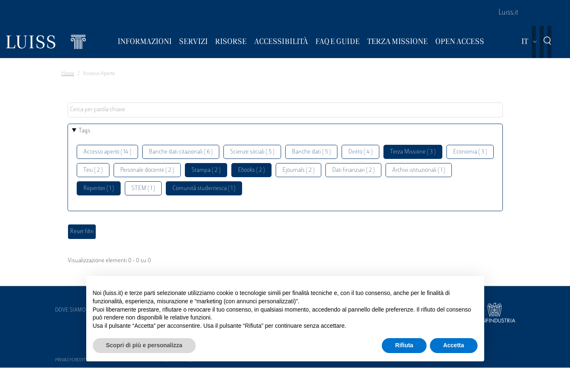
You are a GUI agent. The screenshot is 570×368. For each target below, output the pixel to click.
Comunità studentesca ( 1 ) (203, 188)
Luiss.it (508, 13)
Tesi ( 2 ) (93, 170)
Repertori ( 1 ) (98, 188)
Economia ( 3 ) (470, 152)
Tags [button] (84, 131)
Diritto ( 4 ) (360, 152)
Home (67, 73)
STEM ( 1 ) (143, 188)
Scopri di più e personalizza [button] (144, 345)
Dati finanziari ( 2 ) (353, 170)
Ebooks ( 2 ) (251, 170)
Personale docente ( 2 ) (147, 170)
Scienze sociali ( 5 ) (252, 152)
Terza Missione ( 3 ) (413, 152)
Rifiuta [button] (404, 345)
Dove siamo (70, 310)
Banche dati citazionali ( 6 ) (181, 152)
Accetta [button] (453, 345)
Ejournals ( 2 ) (298, 170)
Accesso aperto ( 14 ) (107, 152)
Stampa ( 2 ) (206, 170)
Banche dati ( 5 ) (311, 152)
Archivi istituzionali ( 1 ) (418, 170)
